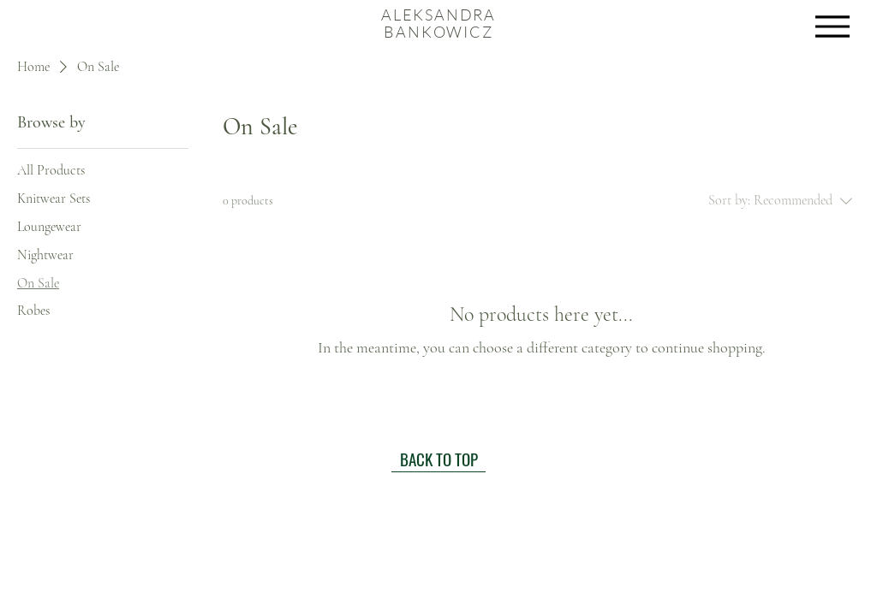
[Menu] (832, 26)
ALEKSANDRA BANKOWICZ (438, 23)
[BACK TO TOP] (438, 459)
